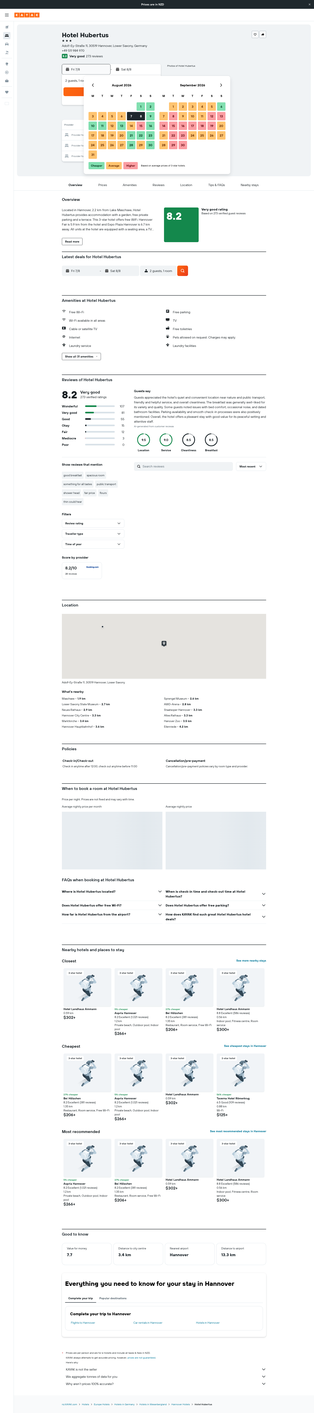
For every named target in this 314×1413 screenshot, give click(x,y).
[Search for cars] (7, 44)
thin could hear (72, 502)
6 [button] (122, 116)
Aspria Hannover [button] (125, 1013)
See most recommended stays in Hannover (238, 1131)
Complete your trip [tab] (80, 1298)
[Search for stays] (7, 36)
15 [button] (140, 126)
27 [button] (121, 145)
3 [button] (93, 116)
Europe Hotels (102, 1404)
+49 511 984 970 (73, 50)
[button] (309, 4)
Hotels (85, 1404)
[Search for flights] (7, 27)
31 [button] (92, 155)
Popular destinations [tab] (113, 1298)
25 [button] (102, 145)
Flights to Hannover (83, 1322)
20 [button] (122, 135)
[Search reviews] (187, 466)
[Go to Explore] (7, 64)
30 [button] (150, 145)
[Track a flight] (7, 72)
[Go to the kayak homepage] (26, 15)
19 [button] (112, 135)
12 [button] (112, 126)
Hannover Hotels (180, 1404)
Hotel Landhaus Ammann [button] (80, 1009)
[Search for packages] (7, 52)
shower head (71, 493)
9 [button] (150, 116)
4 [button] (102, 116)
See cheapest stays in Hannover (245, 1046)
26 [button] (112, 145)
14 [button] (131, 126)
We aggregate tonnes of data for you (166, 1376)
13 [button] (121, 126)
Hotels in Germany (124, 1404)
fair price (89, 493)
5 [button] (112, 116)
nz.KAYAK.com (69, 1404)
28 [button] (131, 145)
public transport (106, 484)
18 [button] (102, 135)
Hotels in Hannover (208, 1322)
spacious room (96, 475)
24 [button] (93, 145)
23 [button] (150, 135)
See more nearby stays (251, 960)
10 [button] (93, 126)
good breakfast (72, 475)
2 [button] (150, 107)
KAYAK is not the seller (166, 1369)
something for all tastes (77, 484)
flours (103, 493)
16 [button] (150, 126)
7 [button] (131, 116)
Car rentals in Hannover (147, 1322)
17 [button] (92, 135)
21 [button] (131, 135)
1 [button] (140, 107)
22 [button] (141, 135)
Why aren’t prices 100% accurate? (166, 1383)
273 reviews (94, 56)
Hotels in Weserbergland (153, 1404)
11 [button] (102, 126)
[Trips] (7, 92)
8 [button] (141, 116)
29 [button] (141, 145)
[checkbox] (82, 570)
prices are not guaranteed (141, 1357)
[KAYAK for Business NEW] (7, 81)
